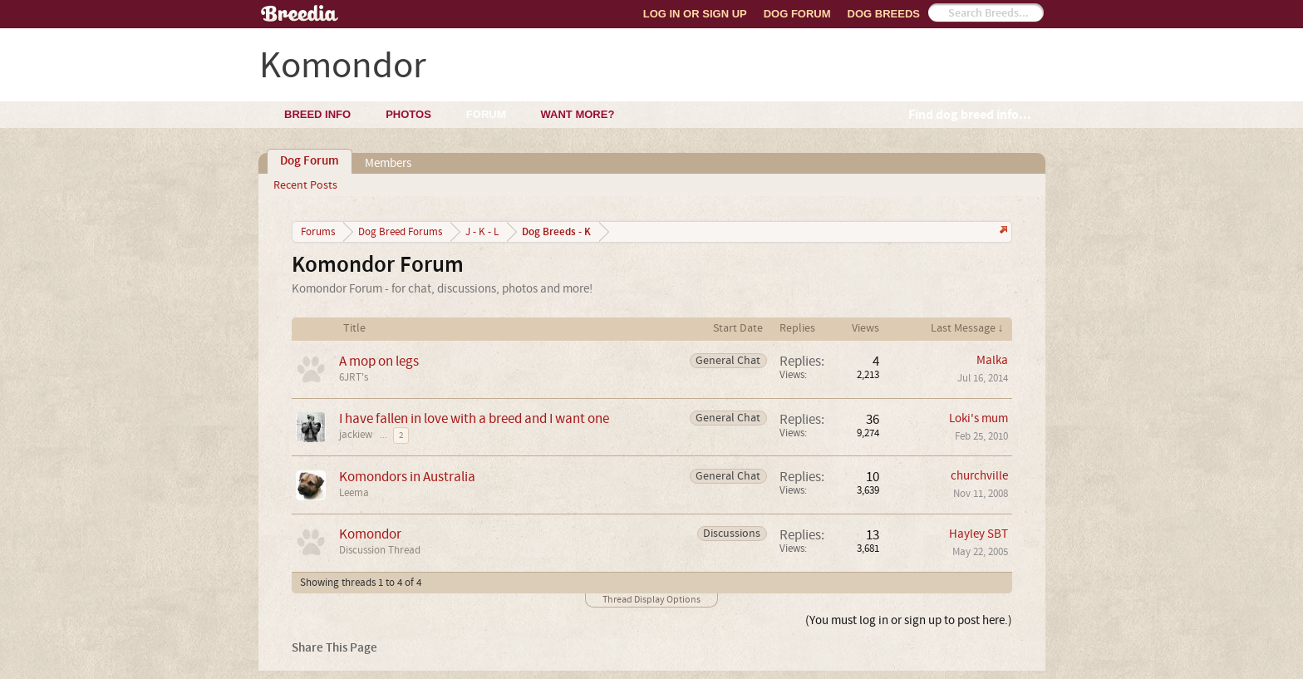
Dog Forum (797, 13)
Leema (354, 492)
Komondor (370, 534)
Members (388, 163)
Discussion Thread (379, 550)
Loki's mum (978, 418)
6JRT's (353, 377)
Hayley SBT (978, 534)
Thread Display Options (651, 599)
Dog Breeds (884, 13)
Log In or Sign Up (695, 13)
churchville (979, 476)
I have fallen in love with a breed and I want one (474, 418)
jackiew (355, 434)
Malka (992, 360)
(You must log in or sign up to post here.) (908, 620)
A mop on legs (379, 361)
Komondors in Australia (407, 476)
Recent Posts (305, 185)
